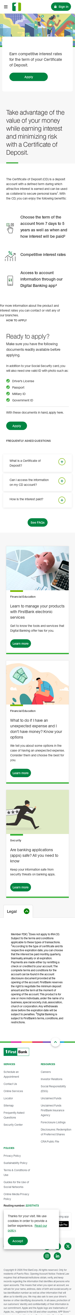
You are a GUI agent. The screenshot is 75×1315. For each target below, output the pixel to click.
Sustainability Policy (15, 1163)
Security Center (13, 1124)
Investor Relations (51, 1079)
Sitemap (9, 1105)
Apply (28, 77)
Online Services (13, 1091)
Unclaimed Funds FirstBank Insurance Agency (52, 1110)
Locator (8, 1098)
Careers (46, 1071)
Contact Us (10, 1083)
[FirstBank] (16, 6)
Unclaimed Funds (51, 1098)
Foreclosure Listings (53, 1122)
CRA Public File (50, 1141)
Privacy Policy (12, 1155)
